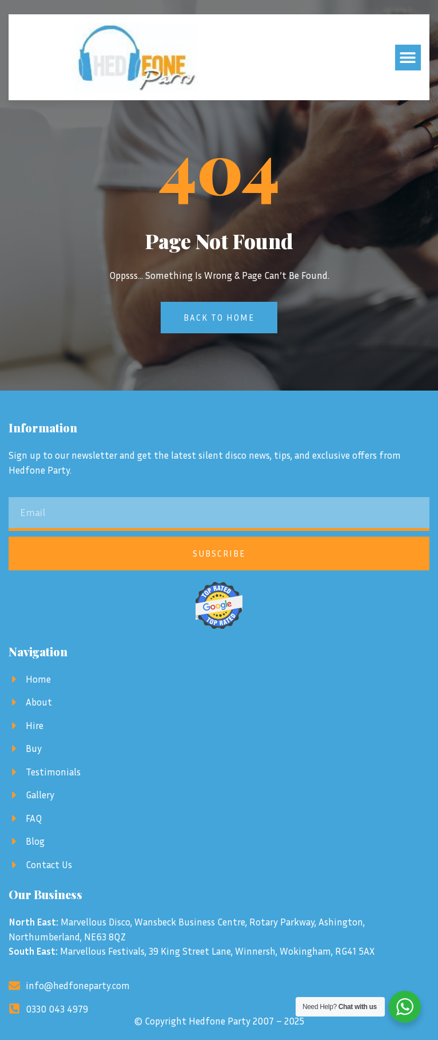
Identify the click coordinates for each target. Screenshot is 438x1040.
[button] (408, 57)
